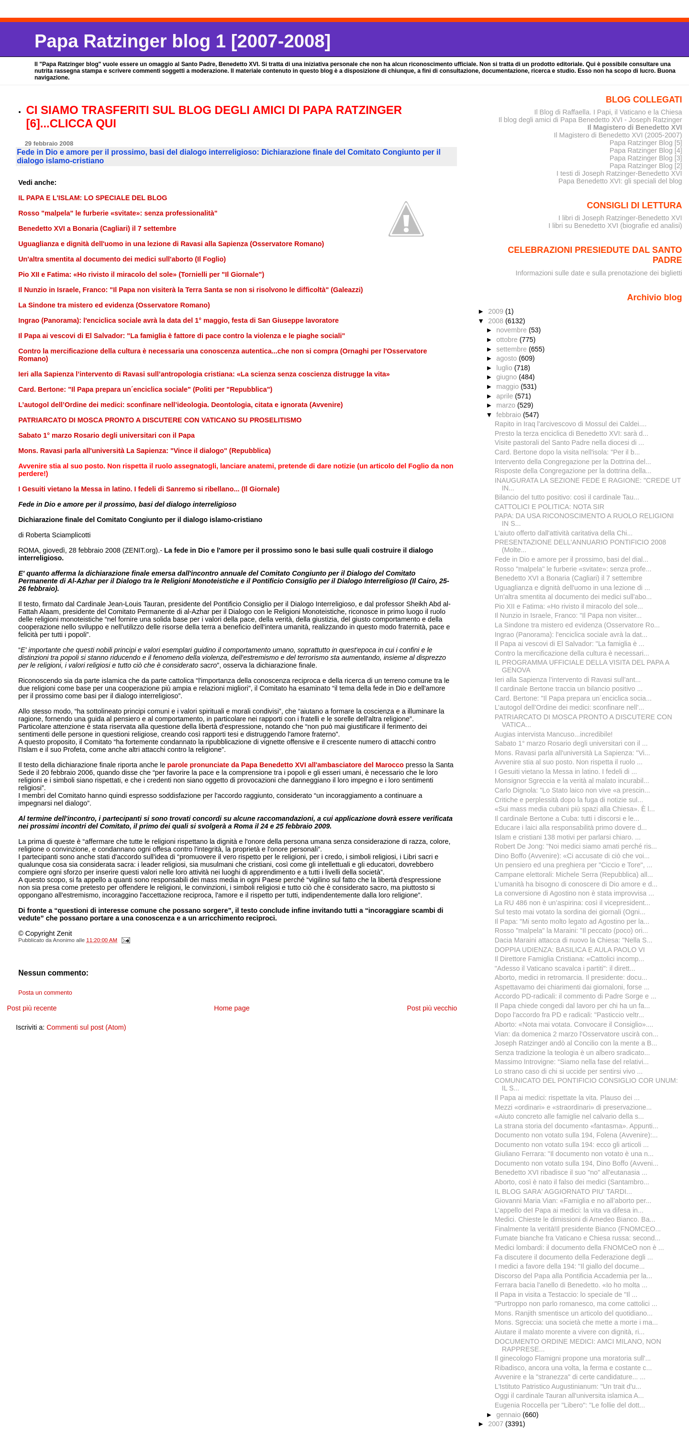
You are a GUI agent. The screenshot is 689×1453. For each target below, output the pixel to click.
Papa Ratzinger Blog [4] (646, 150)
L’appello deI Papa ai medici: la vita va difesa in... (569, 1210)
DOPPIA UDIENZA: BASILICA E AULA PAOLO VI (570, 950)
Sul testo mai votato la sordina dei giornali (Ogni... (570, 912)
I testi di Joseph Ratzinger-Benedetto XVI (619, 173)
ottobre (508, 339)
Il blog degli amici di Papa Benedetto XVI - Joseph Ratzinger (590, 120)
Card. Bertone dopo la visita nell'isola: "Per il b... (567, 452)
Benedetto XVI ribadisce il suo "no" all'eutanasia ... (571, 1172)
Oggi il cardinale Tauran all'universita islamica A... (569, 1395)
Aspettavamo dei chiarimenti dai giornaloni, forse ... (572, 987)
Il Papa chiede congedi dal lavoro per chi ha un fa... (572, 1006)
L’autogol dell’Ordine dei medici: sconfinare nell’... (570, 707)
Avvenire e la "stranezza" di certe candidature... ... (570, 1377)
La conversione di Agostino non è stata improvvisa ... (574, 893)
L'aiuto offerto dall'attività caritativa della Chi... (564, 533)
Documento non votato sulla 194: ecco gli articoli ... (572, 1144)
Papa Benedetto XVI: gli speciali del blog (620, 181)
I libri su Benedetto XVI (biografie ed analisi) (615, 225)
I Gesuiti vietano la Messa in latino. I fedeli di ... (566, 771)
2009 (496, 311)
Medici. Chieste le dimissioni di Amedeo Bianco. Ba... (575, 1219)
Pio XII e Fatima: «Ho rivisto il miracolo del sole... (569, 606)
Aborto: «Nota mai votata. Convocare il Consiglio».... (574, 1024)
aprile (505, 396)
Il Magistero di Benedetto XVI (635, 127)
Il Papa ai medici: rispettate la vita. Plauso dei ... (567, 1097)
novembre (512, 330)
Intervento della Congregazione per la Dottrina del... (573, 461)
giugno (507, 377)
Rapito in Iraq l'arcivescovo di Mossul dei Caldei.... (571, 424)
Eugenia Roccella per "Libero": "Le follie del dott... (570, 1405)
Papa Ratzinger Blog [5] (646, 143)
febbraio (509, 415)
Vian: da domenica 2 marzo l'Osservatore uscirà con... (576, 1034)
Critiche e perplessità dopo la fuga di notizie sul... (569, 800)
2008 (496, 321)
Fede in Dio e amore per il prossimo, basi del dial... (571, 559)
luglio (505, 368)
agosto (507, 358)
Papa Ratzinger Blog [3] (646, 158)
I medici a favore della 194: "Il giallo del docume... (570, 1266)
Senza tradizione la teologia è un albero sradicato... (572, 1052)
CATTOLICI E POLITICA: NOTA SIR (549, 507)
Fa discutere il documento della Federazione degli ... (574, 1257)
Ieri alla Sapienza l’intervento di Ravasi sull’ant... (568, 679)
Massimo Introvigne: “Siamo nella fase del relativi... (572, 1062)
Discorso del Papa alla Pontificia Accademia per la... (573, 1276)
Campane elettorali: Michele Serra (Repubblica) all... (574, 874)
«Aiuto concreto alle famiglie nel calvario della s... (569, 1116)
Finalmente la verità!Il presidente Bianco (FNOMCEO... (578, 1229)
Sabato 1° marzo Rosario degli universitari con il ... (571, 743)
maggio (508, 386)
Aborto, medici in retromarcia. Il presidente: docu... (571, 977)
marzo (506, 405)
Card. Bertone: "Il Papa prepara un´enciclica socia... (573, 698)
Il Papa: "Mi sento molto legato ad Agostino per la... (572, 921)
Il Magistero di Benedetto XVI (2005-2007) (618, 135)
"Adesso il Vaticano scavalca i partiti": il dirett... (565, 968)
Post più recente (31, 1008)
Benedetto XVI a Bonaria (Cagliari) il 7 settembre (569, 578)
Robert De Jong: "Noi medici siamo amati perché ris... (576, 846)
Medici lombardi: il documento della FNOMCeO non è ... (579, 1247)
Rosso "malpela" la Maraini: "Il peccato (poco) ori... (571, 930)
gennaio (509, 1415)
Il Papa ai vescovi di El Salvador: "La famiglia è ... (570, 643)
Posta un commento (45, 992)
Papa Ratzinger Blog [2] (646, 166)
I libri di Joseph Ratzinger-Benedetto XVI (620, 218)
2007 (496, 1424)
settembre (512, 349)
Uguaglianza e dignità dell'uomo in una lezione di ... (572, 587)
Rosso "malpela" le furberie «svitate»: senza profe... (573, 569)
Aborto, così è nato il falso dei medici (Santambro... (572, 1182)
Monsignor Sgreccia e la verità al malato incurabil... (572, 780)
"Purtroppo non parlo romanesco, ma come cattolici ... (576, 1303)
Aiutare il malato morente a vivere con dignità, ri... (570, 1332)
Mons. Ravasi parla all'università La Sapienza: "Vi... (572, 753)
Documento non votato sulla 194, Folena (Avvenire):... (576, 1135)
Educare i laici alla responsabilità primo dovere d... (571, 827)
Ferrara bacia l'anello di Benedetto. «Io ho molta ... (571, 1285)
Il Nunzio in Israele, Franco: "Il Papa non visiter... (568, 615)
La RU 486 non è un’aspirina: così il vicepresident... (572, 903)
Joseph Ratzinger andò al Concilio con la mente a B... (576, 1043)
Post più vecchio (432, 1008)
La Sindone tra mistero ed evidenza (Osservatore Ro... (577, 625)
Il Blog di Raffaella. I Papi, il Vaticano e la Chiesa (608, 112)
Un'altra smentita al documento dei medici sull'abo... (573, 597)
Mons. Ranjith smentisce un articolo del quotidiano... (574, 1313)
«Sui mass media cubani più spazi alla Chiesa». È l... (575, 809)
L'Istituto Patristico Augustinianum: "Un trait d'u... (568, 1386)
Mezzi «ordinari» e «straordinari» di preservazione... (573, 1107)
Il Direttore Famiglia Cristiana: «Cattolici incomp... (570, 959)
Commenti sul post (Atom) (86, 1027)
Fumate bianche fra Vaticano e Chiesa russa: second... (578, 1238)
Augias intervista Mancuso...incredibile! (554, 734)
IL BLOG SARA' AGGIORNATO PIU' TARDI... (563, 1191)
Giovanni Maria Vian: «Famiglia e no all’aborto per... (573, 1200)
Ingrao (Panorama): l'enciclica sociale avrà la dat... (571, 634)
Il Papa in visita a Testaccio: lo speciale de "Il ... (566, 1294)
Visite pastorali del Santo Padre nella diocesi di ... (570, 442)
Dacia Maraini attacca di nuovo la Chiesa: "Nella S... (574, 940)
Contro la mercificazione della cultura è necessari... (572, 653)
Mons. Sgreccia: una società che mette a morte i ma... (576, 1322)
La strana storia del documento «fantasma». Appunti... (576, 1126)
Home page (231, 1008)
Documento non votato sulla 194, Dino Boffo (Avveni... (576, 1163)
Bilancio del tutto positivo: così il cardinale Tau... (567, 497)
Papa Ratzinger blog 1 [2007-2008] (182, 41)
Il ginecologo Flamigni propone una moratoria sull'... (573, 1358)
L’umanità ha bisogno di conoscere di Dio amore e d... (576, 884)
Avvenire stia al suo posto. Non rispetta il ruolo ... (569, 762)
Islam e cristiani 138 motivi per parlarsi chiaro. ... (568, 837)
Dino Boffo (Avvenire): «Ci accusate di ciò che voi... (572, 856)
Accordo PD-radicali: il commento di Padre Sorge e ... (575, 996)
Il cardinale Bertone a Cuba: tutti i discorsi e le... (567, 818)
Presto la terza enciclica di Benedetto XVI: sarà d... (572, 433)
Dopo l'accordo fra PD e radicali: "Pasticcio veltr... (570, 1015)
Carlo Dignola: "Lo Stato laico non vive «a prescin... (572, 790)
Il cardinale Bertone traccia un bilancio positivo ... (569, 688)
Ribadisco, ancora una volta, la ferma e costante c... (573, 1368)
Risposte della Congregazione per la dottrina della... (573, 471)
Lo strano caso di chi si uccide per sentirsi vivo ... (569, 1071)
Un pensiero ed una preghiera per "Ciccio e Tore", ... (574, 865)
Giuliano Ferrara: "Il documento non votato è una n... (574, 1154)
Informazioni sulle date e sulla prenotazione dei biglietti (599, 273)
